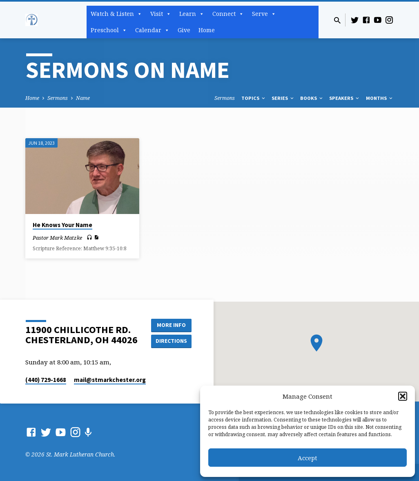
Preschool (109, 30)
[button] (403, 396)
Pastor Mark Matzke (57, 237)
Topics (253, 98)
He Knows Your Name (62, 225)
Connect (228, 14)
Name (83, 98)
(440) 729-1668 (45, 380)
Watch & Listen (116, 14)
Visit (160, 14)
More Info (170, 324)
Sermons (57, 98)
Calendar (152, 30)
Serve (264, 14)
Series (283, 98)
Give (184, 30)
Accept (307, 458)
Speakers (344, 98)
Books (312, 98)
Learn (191, 14)
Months (380, 98)
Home (206, 30)
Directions (171, 340)
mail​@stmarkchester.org (110, 380)
